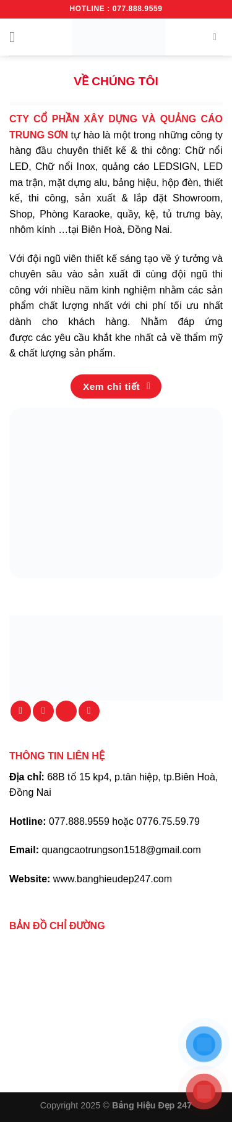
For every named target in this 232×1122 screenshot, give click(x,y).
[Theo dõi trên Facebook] (21, 711)
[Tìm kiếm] (218, 37)
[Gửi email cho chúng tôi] (43, 711)
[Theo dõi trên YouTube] (89, 711)
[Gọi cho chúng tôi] (66, 711)
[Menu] (16, 37)
